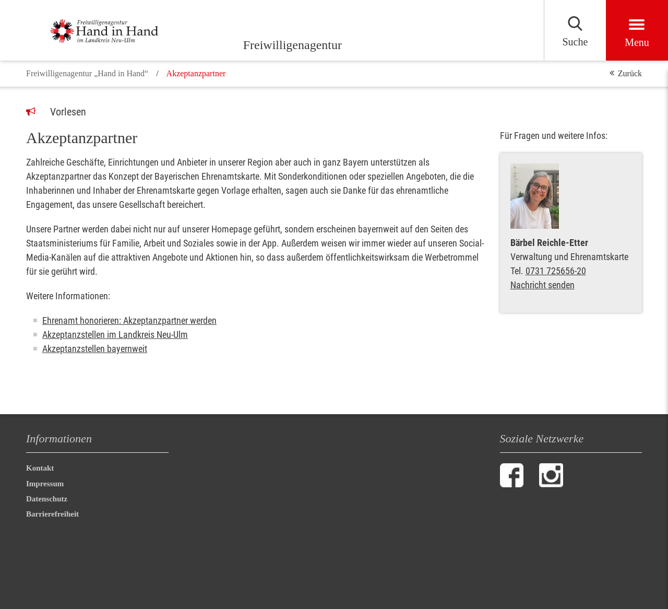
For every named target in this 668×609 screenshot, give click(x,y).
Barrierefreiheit (54, 514)
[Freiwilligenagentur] (114, 30)
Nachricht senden (542, 284)
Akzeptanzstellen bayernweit (94, 348)
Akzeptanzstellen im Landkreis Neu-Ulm (115, 334)
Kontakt (40, 468)
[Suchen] (575, 30)
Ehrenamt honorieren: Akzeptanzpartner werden (129, 320)
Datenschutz (46, 499)
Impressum (45, 483)
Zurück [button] (630, 73)
